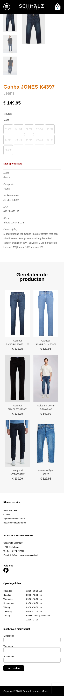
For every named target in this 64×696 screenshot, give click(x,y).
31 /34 (18, 129)
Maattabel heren (10, 510)
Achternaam (9, 656)
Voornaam (8, 646)
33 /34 (8, 139)
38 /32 (8, 150)
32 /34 (39, 129)
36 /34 (50, 139)
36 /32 (39, 139)
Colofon (6, 514)
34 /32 (18, 139)
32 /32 (29, 129)
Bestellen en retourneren (14, 523)
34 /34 (29, 139)
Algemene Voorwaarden (14, 518)
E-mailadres (8, 636)
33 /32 (50, 129)
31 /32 (8, 129)
